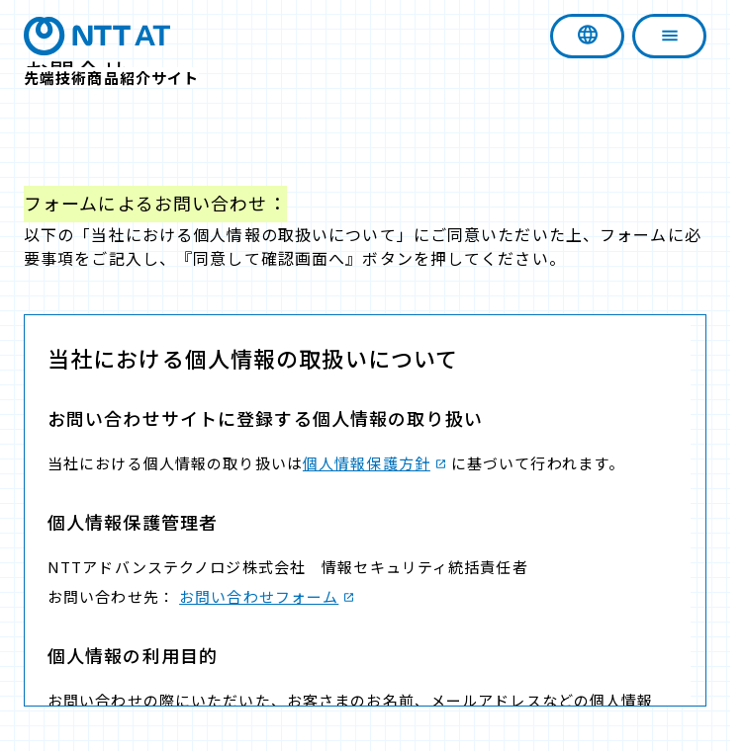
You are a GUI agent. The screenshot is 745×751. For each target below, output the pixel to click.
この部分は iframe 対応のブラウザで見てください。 (365, 510)
